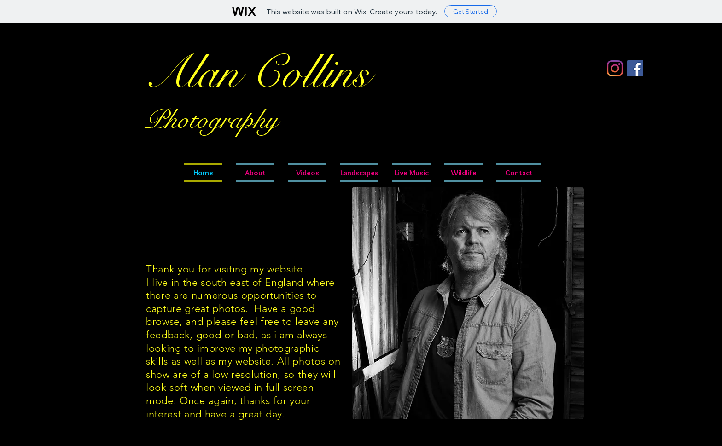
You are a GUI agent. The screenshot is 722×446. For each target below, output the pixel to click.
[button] (411, 172)
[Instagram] (615, 68)
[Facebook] (635, 68)
